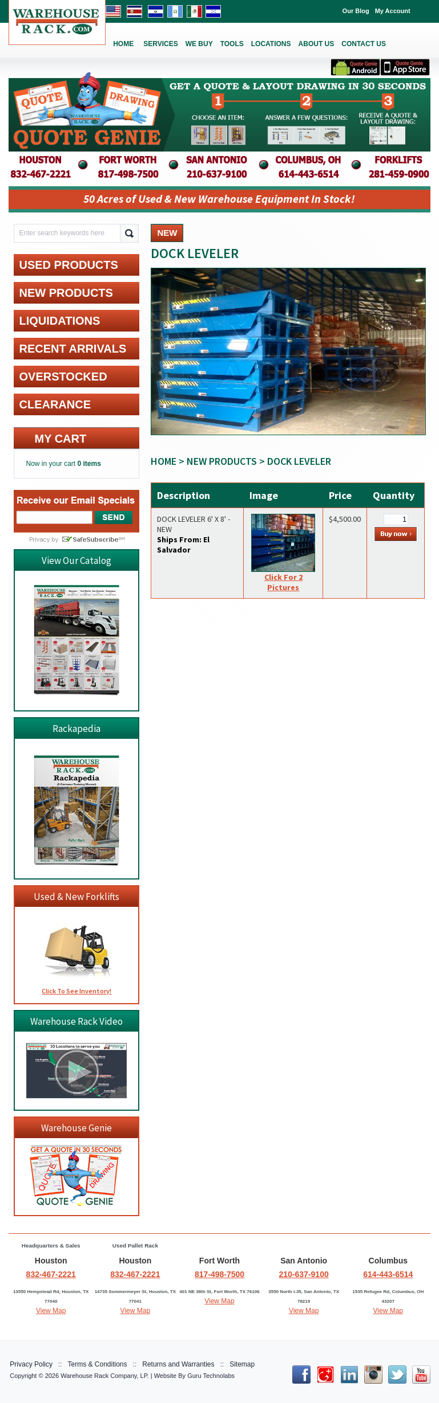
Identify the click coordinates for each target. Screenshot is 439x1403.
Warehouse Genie (76, 1128)
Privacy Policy (31, 1364)
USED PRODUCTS (68, 265)
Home (163, 461)
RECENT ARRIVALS (72, 348)
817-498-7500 (219, 1274)
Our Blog (356, 10)
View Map (51, 1311)
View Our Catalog (76, 560)
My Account (392, 10)
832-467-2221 (51, 1274)
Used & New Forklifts (76, 896)
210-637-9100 (304, 1274)
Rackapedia (76, 728)
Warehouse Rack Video (76, 1021)
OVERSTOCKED (63, 376)
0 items (89, 464)
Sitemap (242, 1364)
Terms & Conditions (97, 1364)
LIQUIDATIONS (59, 320)
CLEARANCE (55, 404)
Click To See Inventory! (76, 991)
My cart (60, 438)
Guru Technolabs (211, 1375)
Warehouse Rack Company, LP (104, 1375)
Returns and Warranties (178, 1364)
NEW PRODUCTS (222, 461)
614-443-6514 (388, 1274)
